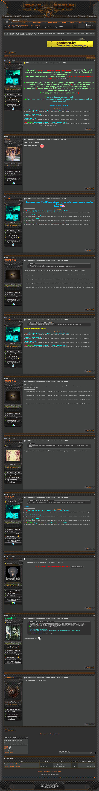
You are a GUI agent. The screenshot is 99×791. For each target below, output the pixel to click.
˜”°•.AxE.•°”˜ (9, 62)
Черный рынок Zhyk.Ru (22, 25)
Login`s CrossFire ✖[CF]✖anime (12, 766)
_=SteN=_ (9, 440)
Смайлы (6, 747)
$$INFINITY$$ (10, 260)
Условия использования (85, 777)
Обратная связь (41, 777)
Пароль (75, 27)
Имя (74, 25)
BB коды (6, 746)
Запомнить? (89, 25)
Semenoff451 (10, 559)
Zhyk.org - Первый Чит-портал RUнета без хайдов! (60, 777)
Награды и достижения (68, 22)
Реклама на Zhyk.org (37, 22)
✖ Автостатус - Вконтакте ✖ (15, 763)
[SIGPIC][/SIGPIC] (59, 108)
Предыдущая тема (44, 733)
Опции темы (90, 57)
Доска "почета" (83, 22)
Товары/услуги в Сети (35, 25)
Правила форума (8, 752)
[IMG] (5, 748)
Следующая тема (54, 733)
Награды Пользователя (12, 89)
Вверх (94, 777)
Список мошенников (56, 771)
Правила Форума (52, 22)
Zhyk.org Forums (12, 25)
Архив (76, 777)
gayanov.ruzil (10, 677)
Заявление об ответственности (45, 771)
